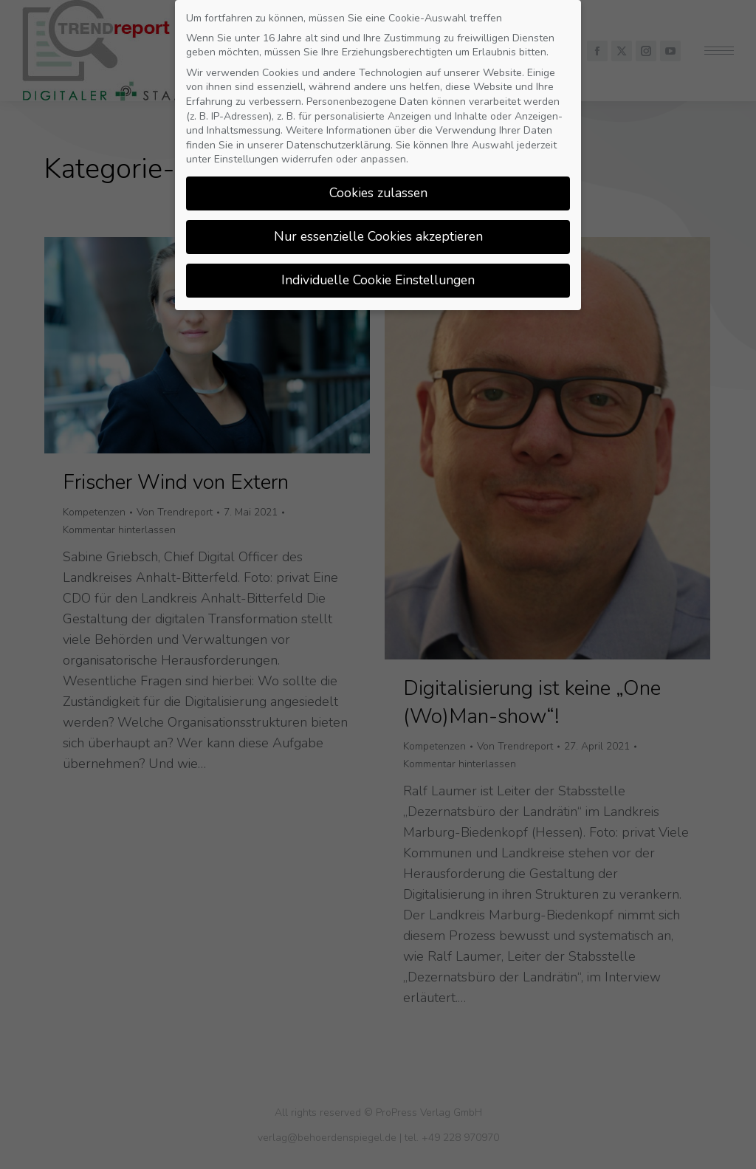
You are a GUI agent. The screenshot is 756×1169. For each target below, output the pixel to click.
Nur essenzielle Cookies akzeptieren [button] (378, 230)
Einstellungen (246, 153)
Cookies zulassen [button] (378, 187)
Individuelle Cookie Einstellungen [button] (378, 274)
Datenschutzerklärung (338, 138)
